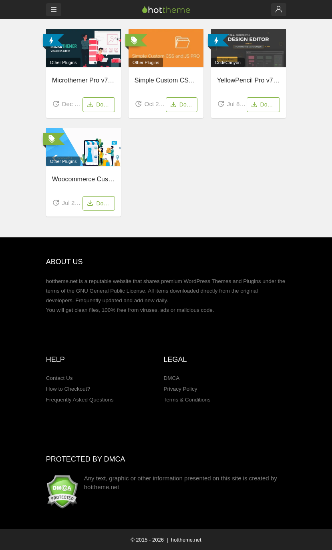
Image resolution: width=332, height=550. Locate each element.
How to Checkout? (68, 389)
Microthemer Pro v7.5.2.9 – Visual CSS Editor (117, 80)
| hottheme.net (183, 540)
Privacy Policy (180, 389)
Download (100, 105)
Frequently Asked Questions (80, 400)
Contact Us (59, 378)
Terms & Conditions (186, 400)
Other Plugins (63, 62)
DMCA (171, 378)
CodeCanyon (228, 62)
